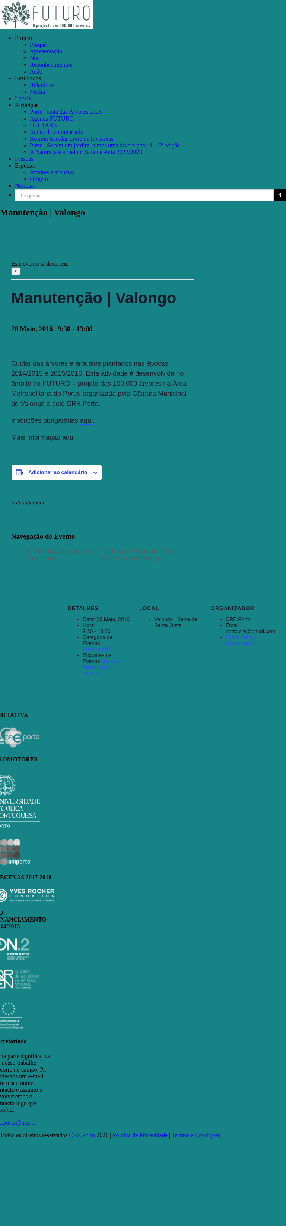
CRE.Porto (83, 1135)
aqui (86, 420)
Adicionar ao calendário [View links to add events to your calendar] (58, 472)
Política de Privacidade (140, 1135)
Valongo (92, 673)
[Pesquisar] (280, 195)
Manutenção (97, 649)
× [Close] (15, 271)
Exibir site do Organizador (240, 640)
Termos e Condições (196, 1135)
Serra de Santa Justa (101, 664)
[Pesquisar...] (144, 195)
